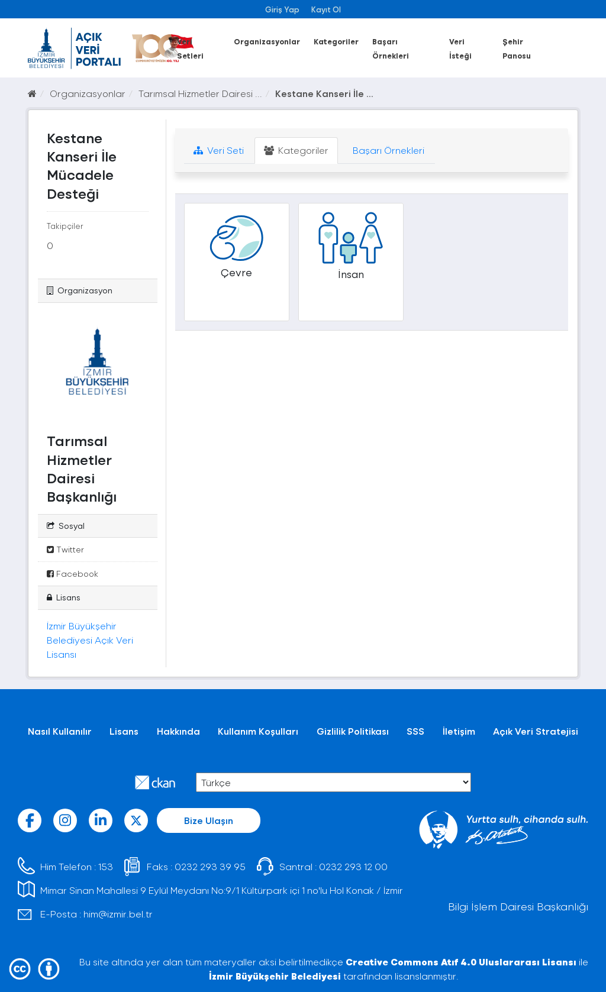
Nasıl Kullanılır (60, 731)
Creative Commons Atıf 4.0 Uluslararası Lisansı (461, 961)
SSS (415, 731)
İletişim (459, 731)
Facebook (72, 573)
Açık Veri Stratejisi (535, 731)
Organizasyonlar (267, 41)
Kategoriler (336, 41)
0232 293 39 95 (210, 866)
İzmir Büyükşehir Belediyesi (275, 976)
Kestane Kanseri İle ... (324, 93)
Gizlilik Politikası (353, 731)
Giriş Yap (282, 9)
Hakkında (178, 731)
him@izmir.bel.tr (118, 913)
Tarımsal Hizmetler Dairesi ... (200, 93)
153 (105, 866)
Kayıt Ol (326, 9)
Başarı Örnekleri (387, 150)
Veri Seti (219, 150)
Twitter (65, 549)
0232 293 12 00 (353, 866)
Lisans (123, 731)
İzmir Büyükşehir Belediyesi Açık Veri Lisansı (90, 639)
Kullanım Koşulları (258, 731)
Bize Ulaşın (208, 820)
